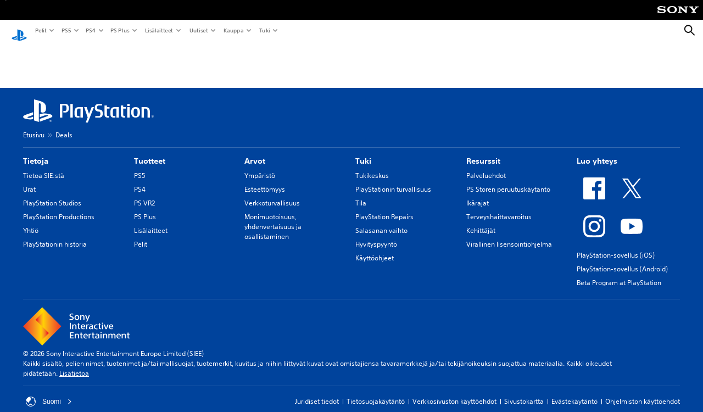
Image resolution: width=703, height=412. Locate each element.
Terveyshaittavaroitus (499, 206)
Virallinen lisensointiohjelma (509, 233)
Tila (360, 192)
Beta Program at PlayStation (619, 272)
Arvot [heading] (254, 150)
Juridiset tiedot (317, 391)
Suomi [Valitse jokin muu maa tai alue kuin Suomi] (49, 391)
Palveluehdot (486, 165)
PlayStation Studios (52, 192)
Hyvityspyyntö (376, 233)
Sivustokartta (524, 391)
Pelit (40, 30)
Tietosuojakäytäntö (376, 391)
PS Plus (119, 30)
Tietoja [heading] (35, 150)
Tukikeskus (372, 165)
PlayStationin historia (55, 233)
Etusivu (33, 124)
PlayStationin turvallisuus (393, 178)
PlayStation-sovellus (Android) (622, 258)
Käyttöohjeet (374, 247)
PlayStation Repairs (384, 206)
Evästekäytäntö (574, 391)
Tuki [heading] (363, 150)
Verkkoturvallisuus (272, 192)
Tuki (264, 30)
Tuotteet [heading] (149, 150)
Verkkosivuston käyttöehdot (454, 391)
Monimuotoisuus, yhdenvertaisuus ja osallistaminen (273, 216)
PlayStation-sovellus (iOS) (616, 244)
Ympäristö (259, 165)
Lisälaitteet (158, 30)
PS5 (65, 30)
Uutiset (198, 30)
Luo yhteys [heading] (597, 150)
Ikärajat (477, 192)
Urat (29, 178)
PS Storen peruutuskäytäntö (508, 178)
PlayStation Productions (58, 206)
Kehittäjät (480, 220)
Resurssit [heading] (483, 150)
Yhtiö (30, 220)
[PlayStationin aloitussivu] (19, 30)
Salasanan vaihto (381, 220)
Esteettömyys (264, 178)
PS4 (90, 30)
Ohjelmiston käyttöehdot (642, 391)
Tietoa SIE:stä (43, 165)
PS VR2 (144, 192)
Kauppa (233, 30)
